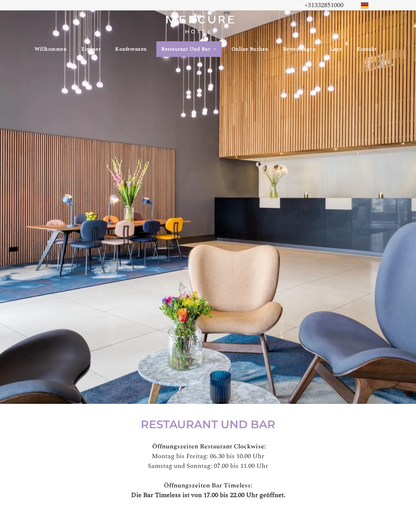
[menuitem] (53, 49)
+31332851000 (324, 5)
